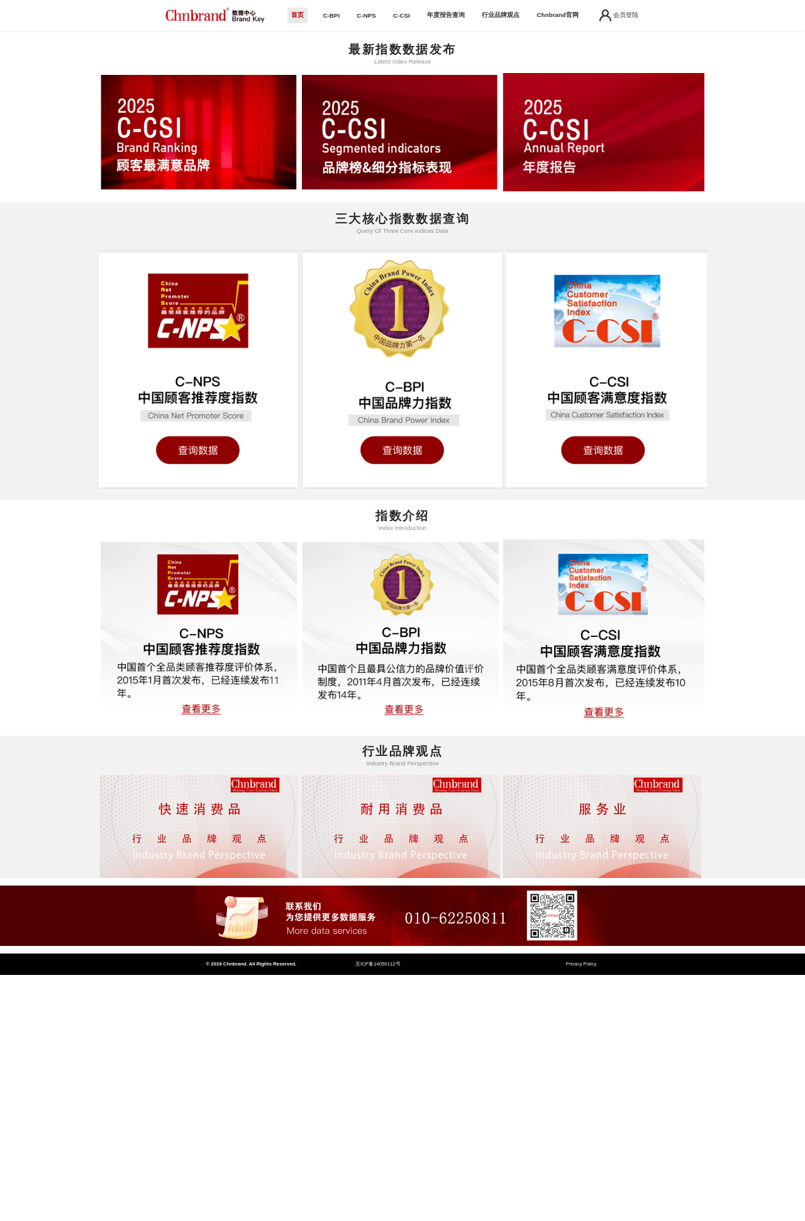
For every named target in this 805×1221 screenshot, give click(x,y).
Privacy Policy (581, 964)
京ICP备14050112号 (378, 964)
